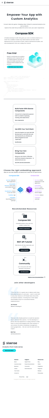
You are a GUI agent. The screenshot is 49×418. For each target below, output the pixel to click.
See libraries (18, 145)
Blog (38, 365)
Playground (40, 372)
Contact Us (16, 376)
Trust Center (16, 374)
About (15, 365)
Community (27, 369)
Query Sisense (24, 253)
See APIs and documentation (22, 166)
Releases (39, 374)
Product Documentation (29, 367)
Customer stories (17, 367)
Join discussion (24, 275)
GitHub (39, 367)
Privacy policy (40, 376)
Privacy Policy (21, 380)
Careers (15, 372)
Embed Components (24, 232)
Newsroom (16, 369)
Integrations (40, 369)
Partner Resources (28, 372)
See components (19, 123)
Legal (27, 380)
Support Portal (27, 365)
